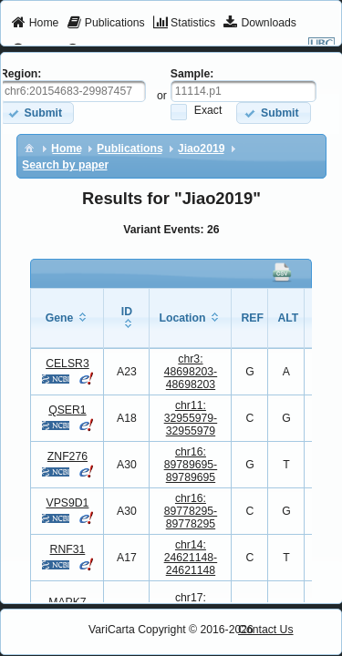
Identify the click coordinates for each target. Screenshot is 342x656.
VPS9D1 (67, 503)
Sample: (192, 73)
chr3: (191, 372)
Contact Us (266, 629)
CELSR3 (67, 363)
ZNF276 (67, 456)
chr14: (191, 557)
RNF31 (68, 549)
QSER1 (67, 410)
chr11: (191, 418)
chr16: (191, 465)
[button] (273, 112)
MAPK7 (67, 602)
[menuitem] (35, 23)
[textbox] (243, 91)
